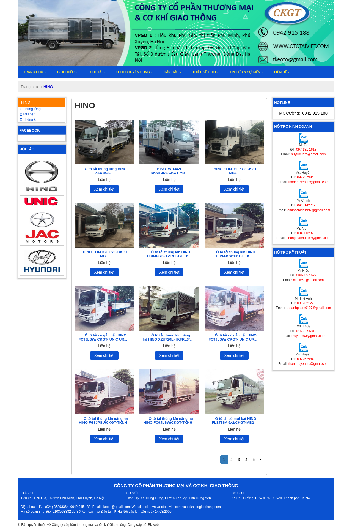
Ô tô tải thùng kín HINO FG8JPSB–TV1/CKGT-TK (168, 254)
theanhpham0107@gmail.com (308, 308)
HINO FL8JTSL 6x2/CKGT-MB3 (236, 171)
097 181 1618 (306, 149)
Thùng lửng (30, 109)
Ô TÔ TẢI (96, 72)
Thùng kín (29, 119)
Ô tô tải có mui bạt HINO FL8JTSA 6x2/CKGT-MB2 (234, 421)
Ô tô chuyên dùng (134, 72)
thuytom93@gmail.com (308, 336)
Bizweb (153, 525)
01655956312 (306, 331)
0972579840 (306, 177)
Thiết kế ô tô (206, 72)
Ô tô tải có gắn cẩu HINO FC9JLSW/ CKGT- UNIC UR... (103, 337)
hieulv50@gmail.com (308, 280)
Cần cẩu (172, 72)
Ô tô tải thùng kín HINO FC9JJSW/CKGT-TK (235, 254)
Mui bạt (27, 114)
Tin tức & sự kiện (246, 72)
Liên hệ (282, 72)
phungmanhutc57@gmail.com (309, 238)
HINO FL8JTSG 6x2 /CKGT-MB (105, 254)
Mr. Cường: (303, 113)
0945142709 (306, 205)
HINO (25, 102)
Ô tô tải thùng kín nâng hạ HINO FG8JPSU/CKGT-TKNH (103, 421)
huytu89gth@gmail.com (308, 154)
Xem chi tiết (104, 189)
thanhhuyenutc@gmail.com (308, 182)
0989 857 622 (306, 275)
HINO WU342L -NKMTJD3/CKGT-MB (168, 171)
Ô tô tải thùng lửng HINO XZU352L (106, 171)
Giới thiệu (67, 72)
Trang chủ (34, 72)
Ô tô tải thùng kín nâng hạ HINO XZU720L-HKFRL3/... (168, 337)
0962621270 (306, 303)
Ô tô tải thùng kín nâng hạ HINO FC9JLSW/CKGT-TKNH (168, 421)
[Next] (260, 459)
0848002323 (306, 233)
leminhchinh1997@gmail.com (308, 210)
